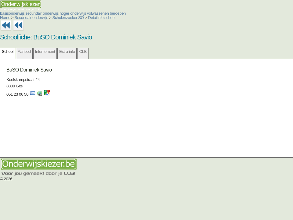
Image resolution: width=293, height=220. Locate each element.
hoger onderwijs (73, 13)
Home (5, 17)
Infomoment (45, 51)
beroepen (118, 13)
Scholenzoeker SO (68, 17)
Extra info (67, 51)
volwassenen (98, 13)
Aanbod (24, 51)
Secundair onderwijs (31, 17)
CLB (82, 51)
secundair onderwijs (42, 13)
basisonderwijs (12, 13)
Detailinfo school (101, 17)
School (7, 51)
